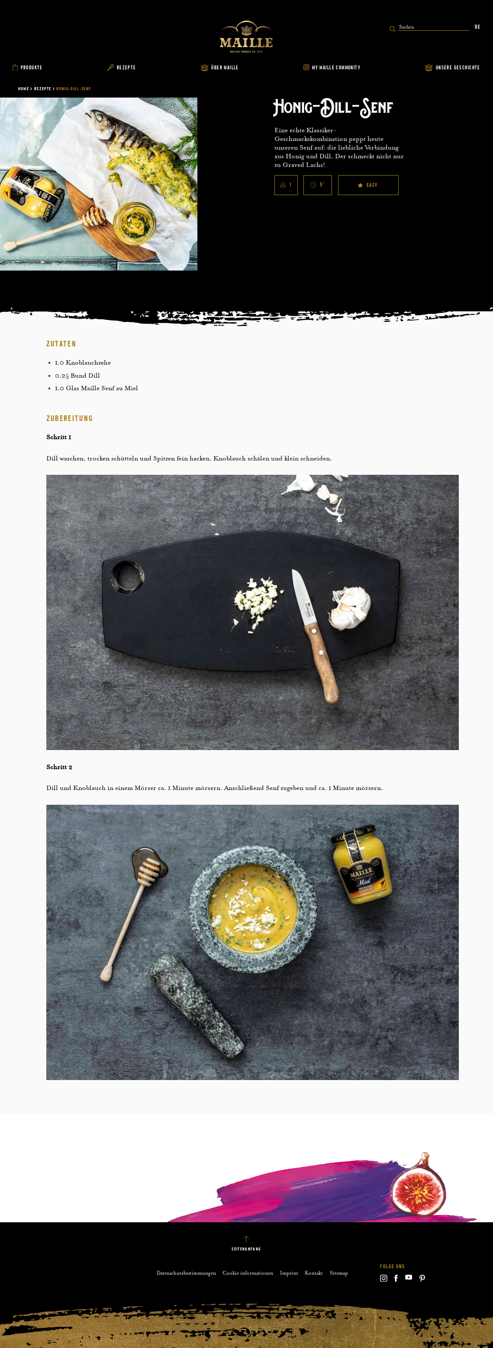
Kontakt (314, 1273)
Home (23, 89)
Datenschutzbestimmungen (186, 1273)
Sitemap (339, 1273)
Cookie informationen (247, 1273)
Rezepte (42, 89)
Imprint (289, 1273)
